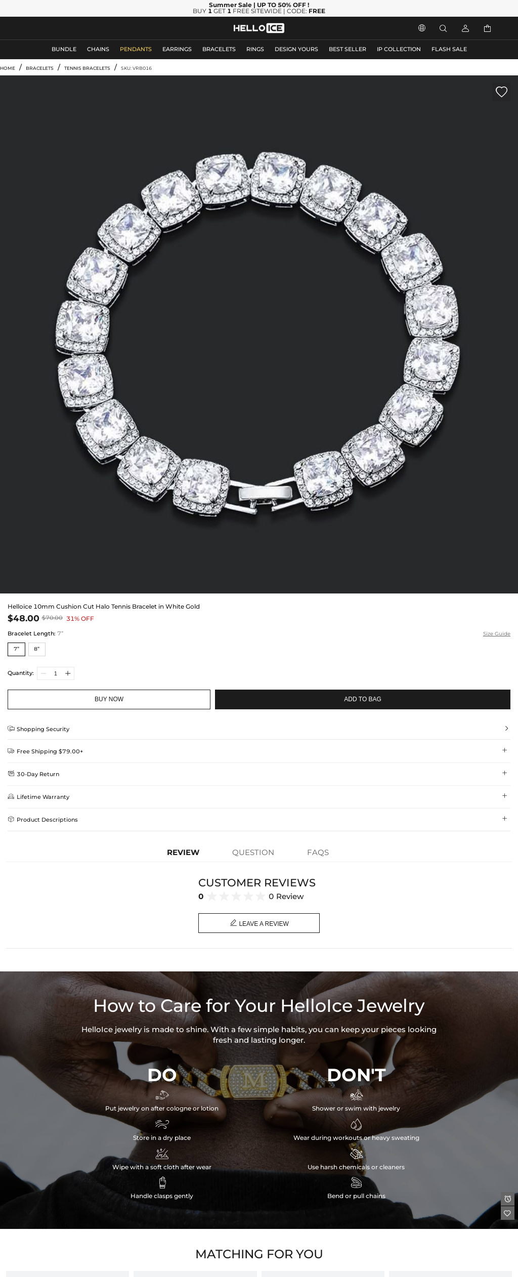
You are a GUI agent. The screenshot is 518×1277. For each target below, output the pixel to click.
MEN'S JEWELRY (47, 28)
